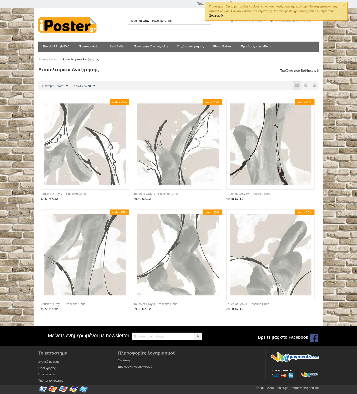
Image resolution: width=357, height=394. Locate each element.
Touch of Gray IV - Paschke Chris (248, 193)
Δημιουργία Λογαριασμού (135, 366)
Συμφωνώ (216, 15)
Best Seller (117, 46)
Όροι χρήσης (47, 368)
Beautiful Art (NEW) (56, 46)
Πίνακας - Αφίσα (89, 46)
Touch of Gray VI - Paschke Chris (63, 193)
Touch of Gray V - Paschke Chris (156, 193)
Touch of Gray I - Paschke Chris (247, 304)
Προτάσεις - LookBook (256, 46)
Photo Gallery (222, 46)
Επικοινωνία (46, 374)
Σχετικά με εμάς (48, 361)
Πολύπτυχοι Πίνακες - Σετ (151, 46)
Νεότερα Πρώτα (55, 86)
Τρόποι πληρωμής (50, 380)
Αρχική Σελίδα (48, 59)
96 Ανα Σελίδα (83, 86)
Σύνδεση (124, 360)
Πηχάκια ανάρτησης (190, 46)
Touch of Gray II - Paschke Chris (155, 304)
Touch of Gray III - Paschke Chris (63, 304)
